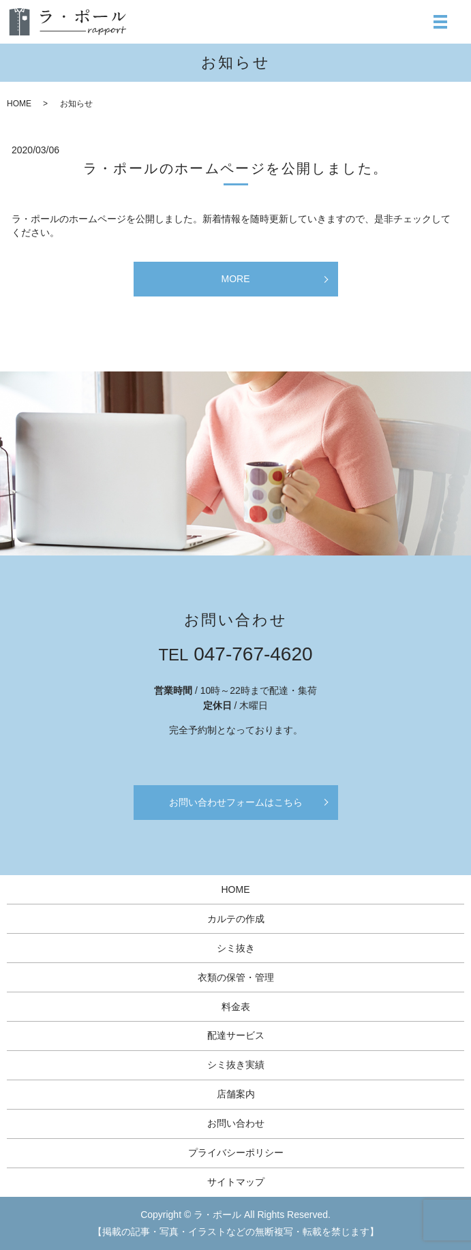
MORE (236, 278)
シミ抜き (236, 948)
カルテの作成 (235, 918)
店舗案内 (236, 1093)
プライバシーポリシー (236, 1152)
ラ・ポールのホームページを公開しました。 (236, 168)
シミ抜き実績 (235, 1064)
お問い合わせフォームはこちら (236, 802)
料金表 (236, 1006)
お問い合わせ (235, 1123)
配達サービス (235, 1035)
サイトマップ (235, 1181)
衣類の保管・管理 (236, 977)
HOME (19, 103)
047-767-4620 (253, 654)
